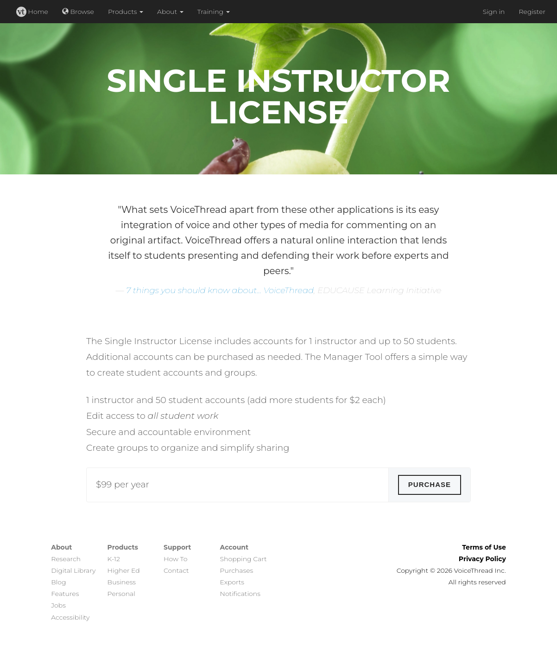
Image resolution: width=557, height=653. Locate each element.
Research (66, 559)
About (170, 11)
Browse (78, 11)
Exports (232, 582)
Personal (121, 593)
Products (125, 11)
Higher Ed (124, 570)
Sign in (494, 11)
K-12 (114, 559)
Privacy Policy (482, 559)
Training (213, 11)
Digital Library (73, 570)
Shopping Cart (243, 559)
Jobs (58, 605)
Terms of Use (484, 547)
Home (32, 11)
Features (65, 593)
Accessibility (70, 617)
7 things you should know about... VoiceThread (220, 290)
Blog (58, 582)
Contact (176, 570)
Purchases (236, 570)
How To (175, 559)
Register (532, 11)
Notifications (240, 593)
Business (122, 582)
